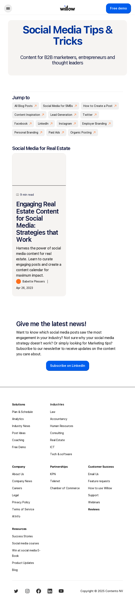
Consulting (57, 433)
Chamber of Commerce (65, 488)
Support (93, 495)
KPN (53, 474)
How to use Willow (100, 488)
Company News (22, 481)
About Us (18, 474)
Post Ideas (19, 433)
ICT (52, 447)
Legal (15, 495)
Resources (19, 528)
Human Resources (61, 426)
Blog (15, 570)
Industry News (21, 426)
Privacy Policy (21, 502)
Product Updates (23, 562)
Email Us (93, 474)
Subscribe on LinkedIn (67, 366)
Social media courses (25, 543)
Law (52, 412)
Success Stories (22, 536)
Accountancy (58, 419)
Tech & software (61, 454)
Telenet (55, 481)
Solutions (18, 404)
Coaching (18, 440)
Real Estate (57, 440)
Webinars (94, 502)
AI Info (16, 516)
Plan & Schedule (22, 412)
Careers (17, 488)
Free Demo (19, 447)
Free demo (118, 8)
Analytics (18, 419)
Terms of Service (23, 509)
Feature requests (99, 481)
